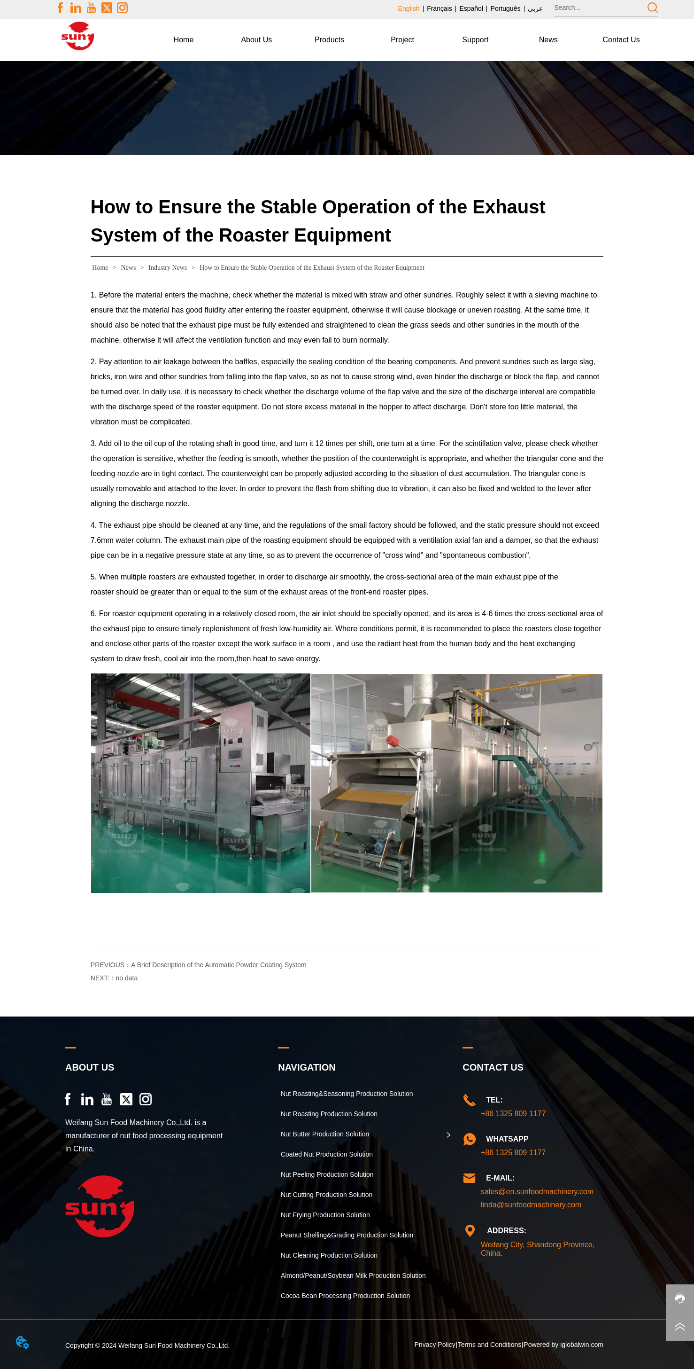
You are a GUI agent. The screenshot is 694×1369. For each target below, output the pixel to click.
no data (127, 978)
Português (506, 8)
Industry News (168, 267)
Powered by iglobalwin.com (563, 1344)
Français (439, 8)
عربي (535, 8)
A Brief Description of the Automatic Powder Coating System (219, 965)
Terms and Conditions (489, 1344)
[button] (256, 40)
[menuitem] (256, 40)
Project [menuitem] (402, 40)
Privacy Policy (435, 1344)
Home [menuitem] (184, 40)
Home (100, 267)
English (409, 8)
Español (471, 8)
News (128, 267)
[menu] (402, 40)
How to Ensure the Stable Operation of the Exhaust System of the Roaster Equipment (311, 267)
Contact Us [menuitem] (621, 40)
